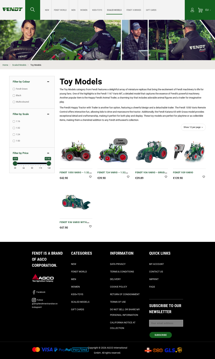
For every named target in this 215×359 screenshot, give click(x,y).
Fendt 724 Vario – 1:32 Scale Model (111, 174)
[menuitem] (47, 10)
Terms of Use (118, 302)
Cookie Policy (118, 286)
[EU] (208, 10)
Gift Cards (77, 309)
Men (73, 279)
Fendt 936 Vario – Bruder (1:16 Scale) (151, 174)
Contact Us (156, 271)
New (73, 264)
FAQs (152, 286)
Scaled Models (19, 65)
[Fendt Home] (13, 6)
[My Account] (192, 10)
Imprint (154, 279)
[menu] (112, 10)
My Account (156, 264)
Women (75, 286)
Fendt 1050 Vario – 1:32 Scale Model (74, 174)
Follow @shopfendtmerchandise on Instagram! (45, 304)
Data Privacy (117, 264)
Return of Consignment (125, 294)
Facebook (38, 292)
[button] (90, 177)
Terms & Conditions (122, 271)
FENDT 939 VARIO (183, 172)
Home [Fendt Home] (5, 65)
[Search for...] (32, 9)
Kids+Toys (77, 294)
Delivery (115, 279)
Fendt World (79, 271)
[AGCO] (43, 277)
